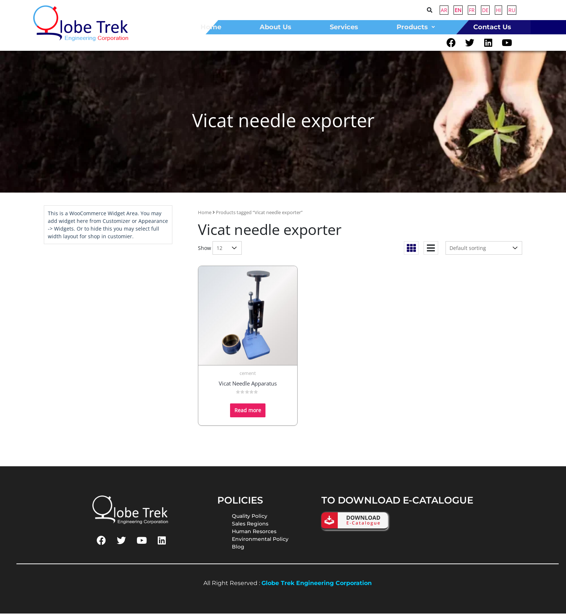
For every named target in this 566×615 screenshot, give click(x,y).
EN (458, 10)
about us (275, 27)
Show (204, 249)
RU (511, 10)
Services (344, 27)
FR (472, 10)
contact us (492, 27)
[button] (415, 27)
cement (248, 374)
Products (416, 27)
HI (498, 10)
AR (444, 10)
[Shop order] (483, 249)
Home (204, 213)
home (210, 27)
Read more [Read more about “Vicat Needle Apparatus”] (247, 411)
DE (485, 10)
